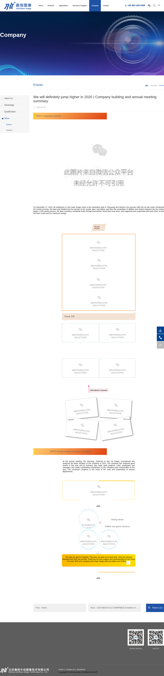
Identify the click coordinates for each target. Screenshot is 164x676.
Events (9, 124)
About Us (8, 98)
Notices (9, 130)
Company (95, 6)
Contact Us (70, 669)
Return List (157, 608)
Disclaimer (81, 669)
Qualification (10, 112)
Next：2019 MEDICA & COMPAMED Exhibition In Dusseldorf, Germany (116, 608)
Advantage (9, 105)
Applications (63, 6)
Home (41, 6)
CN (159, 5)
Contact (106, 6)
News (6, 118)
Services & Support (80, 6)
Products (51, 6)
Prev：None (41, 608)
